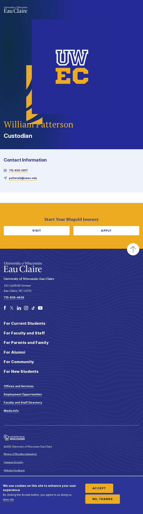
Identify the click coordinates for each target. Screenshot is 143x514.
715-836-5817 (18, 170)
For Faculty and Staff (24, 333)
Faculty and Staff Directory (23, 402)
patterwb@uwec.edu (23, 178)
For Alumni (14, 352)
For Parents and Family (26, 342)
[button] (133, 249)
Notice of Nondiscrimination (20, 454)
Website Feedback (14, 470)
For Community (19, 362)
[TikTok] (33, 307)
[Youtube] (40, 307)
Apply (106, 230)
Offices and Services (19, 386)
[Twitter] (11, 307)
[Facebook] (4, 307)
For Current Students (24, 323)
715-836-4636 (14, 297)
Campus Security (13, 462)
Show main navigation (135, 10)
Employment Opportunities (23, 394)
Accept (99, 488)
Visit (36, 230)
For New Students (21, 371)
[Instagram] (26, 307)
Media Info (11, 410)
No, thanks (102, 499)
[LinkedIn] (19, 307)
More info (8, 499)
